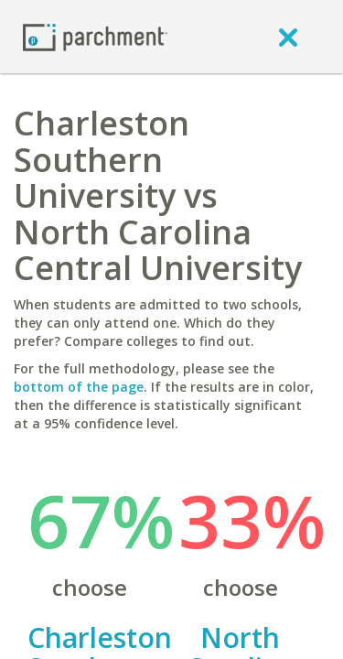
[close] (288, 37)
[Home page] (95, 36)
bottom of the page (79, 386)
